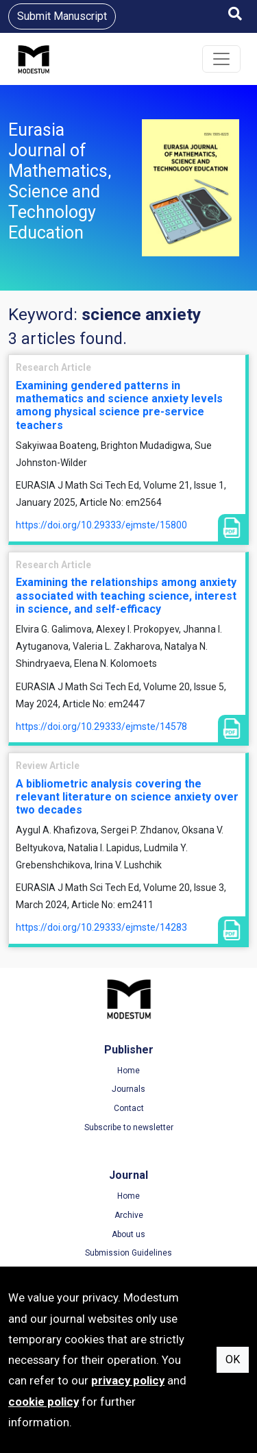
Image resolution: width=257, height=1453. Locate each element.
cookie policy (43, 1401)
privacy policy (127, 1380)
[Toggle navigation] (221, 59)
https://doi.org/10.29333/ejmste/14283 (101, 927)
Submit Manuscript (62, 16)
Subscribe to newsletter (128, 1127)
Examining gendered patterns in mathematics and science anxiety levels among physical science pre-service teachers (119, 405)
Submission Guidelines (128, 1253)
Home (128, 1070)
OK (232, 1359)
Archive (128, 1215)
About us (128, 1234)
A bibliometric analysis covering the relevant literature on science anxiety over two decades (127, 796)
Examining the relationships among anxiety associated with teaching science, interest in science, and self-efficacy (126, 595)
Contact (129, 1108)
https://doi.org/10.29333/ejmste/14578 (101, 726)
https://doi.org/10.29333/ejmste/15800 (101, 525)
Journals (128, 1089)
